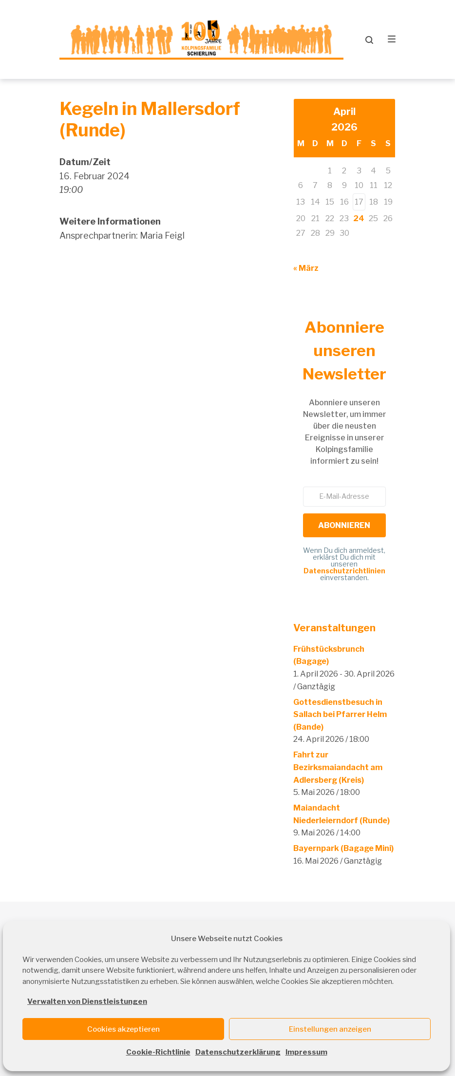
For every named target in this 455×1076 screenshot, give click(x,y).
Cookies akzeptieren (123, 1029)
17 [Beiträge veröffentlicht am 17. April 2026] (359, 202)
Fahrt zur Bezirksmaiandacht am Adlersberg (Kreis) (337, 768)
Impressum (306, 1052)
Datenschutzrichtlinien (344, 571)
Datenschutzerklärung (238, 1052)
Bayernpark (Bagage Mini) (343, 848)
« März (306, 268)
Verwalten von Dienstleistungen (87, 1001)
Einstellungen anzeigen (330, 1029)
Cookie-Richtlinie (158, 1052)
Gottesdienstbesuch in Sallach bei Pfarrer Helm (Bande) (340, 715)
